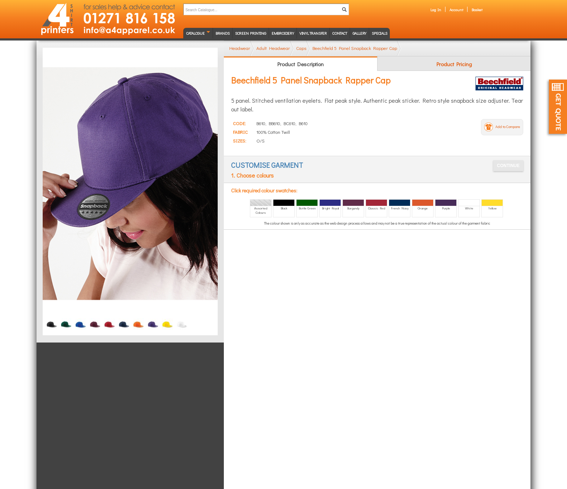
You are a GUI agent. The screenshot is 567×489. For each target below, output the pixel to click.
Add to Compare (507, 126)
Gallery (360, 33)
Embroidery (283, 33)
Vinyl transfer (313, 33)
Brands (223, 33)
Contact (339, 33)
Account (456, 9)
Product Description (300, 64)
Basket (477, 9)
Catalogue (195, 33)
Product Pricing (454, 64)
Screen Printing (250, 33)
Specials (379, 33)
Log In (435, 9)
